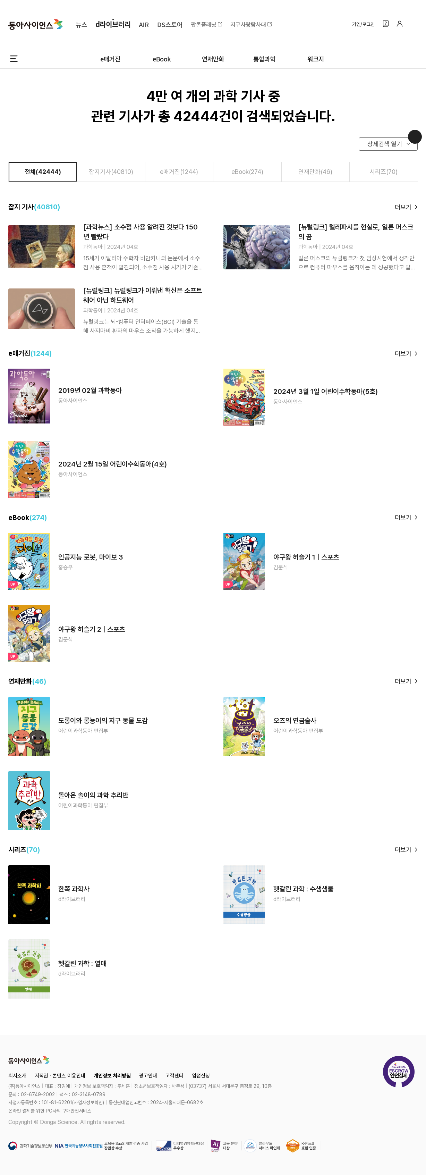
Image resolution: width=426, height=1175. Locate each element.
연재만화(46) (315, 171)
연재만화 (213, 58)
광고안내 (148, 1076)
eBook (162, 58)
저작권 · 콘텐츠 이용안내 (60, 1076)
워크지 (315, 58)
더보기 (403, 207)
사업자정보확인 (88, 1102)
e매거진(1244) (179, 171)
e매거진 (110, 58)
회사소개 (17, 1076)
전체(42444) (43, 171)
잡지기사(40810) (111, 171)
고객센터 (174, 1076)
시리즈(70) (383, 171)
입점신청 (201, 1076)
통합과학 (264, 58)
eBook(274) (247, 171)
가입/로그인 (363, 24)
